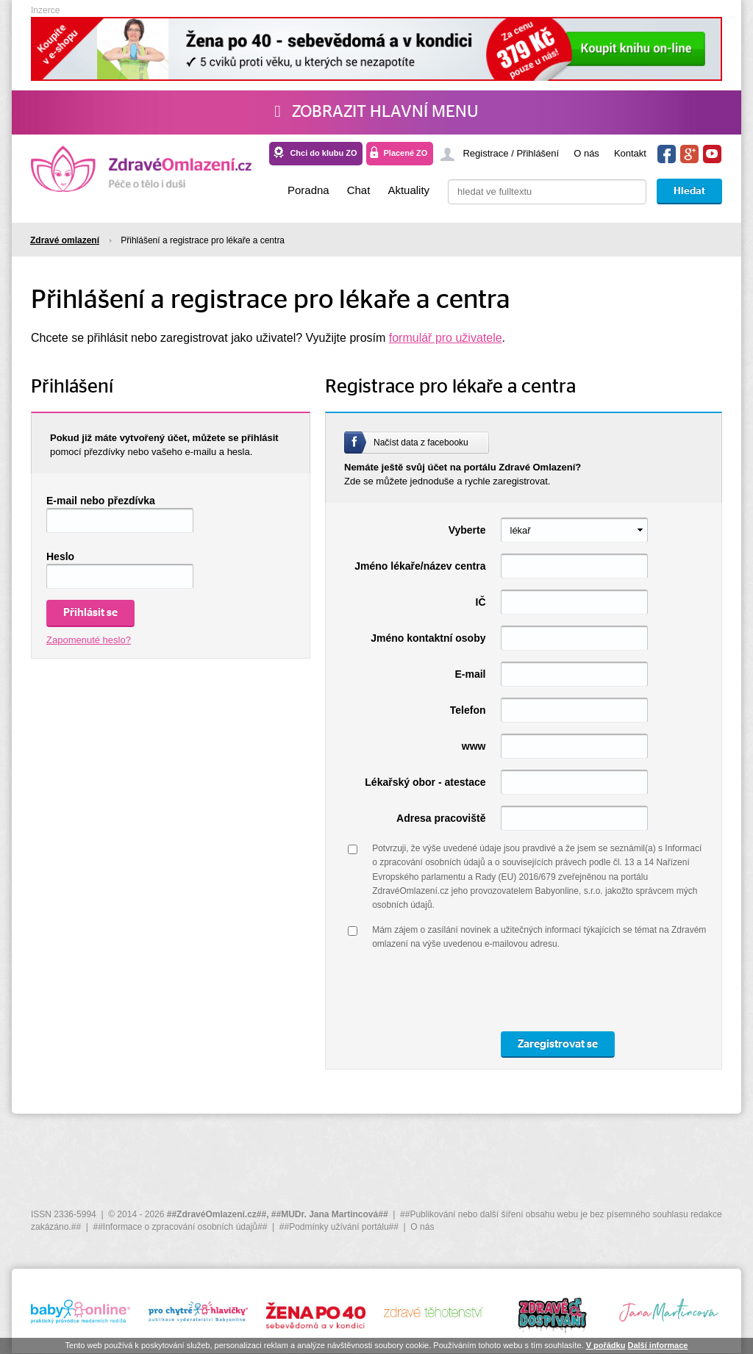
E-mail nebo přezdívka (100, 500)
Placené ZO (405, 152)
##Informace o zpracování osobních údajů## (180, 1227)
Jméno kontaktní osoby (428, 638)
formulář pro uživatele (445, 338)
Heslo (60, 556)
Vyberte (467, 530)
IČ (481, 602)
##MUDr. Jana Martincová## (329, 1214)
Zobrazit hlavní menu (376, 112)
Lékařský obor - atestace (425, 782)
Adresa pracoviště (440, 818)
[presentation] (484, 991)
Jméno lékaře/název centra (419, 566)
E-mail (469, 674)
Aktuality (408, 190)
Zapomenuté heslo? (88, 639)
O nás (586, 153)
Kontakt (630, 153)
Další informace (657, 1345)
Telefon (468, 710)
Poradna (308, 190)
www (474, 746)
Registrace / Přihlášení (511, 153)
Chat (359, 190)
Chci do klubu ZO (323, 152)
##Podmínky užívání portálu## (339, 1227)
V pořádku (606, 1345)
